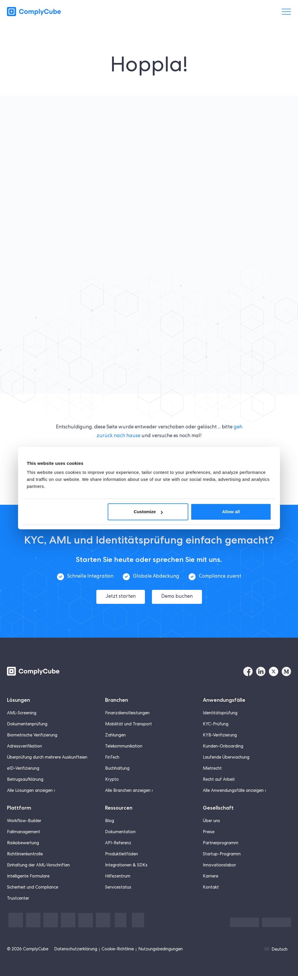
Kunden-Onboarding (223, 738)
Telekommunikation (123, 738)
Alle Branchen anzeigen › (129, 782)
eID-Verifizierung (23, 760)
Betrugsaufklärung (25, 771)
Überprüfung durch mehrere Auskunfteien (47, 749)
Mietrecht (212, 760)
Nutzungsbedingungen (160, 940)
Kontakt (211, 879)
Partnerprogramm (220, 834)
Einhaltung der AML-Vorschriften (38, 856)
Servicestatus (118, 879)
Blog (109, 812)
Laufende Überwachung (226, 749)
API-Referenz (118, 834)
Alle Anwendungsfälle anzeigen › (234, 782)
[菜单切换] (286, 12)
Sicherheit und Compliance (32, 879)
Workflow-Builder (24, 812)
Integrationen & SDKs (126, 856)
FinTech (112, 749)
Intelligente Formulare (28, 868)
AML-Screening (21, 704)
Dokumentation (120, 823)
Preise (208, 823)
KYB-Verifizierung (220, 726)
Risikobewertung (23, 834)
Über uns (211, 812)
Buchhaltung (117, 760)
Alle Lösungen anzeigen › (31, 782)
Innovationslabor (219, 856)
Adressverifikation (24, 738)
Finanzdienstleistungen (127, 704)
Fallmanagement (23, 823)
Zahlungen (115, 726)
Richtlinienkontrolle (25, 845)
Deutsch (276, 940)
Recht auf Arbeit (219, 771)
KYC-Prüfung (215, 715)
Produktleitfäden (121, 845)
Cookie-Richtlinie (118, 940)
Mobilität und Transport (128, 715)
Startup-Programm (222, 845)
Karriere (210, 868)
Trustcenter (18, 890)
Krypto (112, 771)
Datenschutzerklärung (75, 940)
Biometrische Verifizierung (32, 726)
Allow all (231, 511)
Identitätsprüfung (220, 704)
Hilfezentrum (117, 868)
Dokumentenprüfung (27, 715)
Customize (148, 511)
